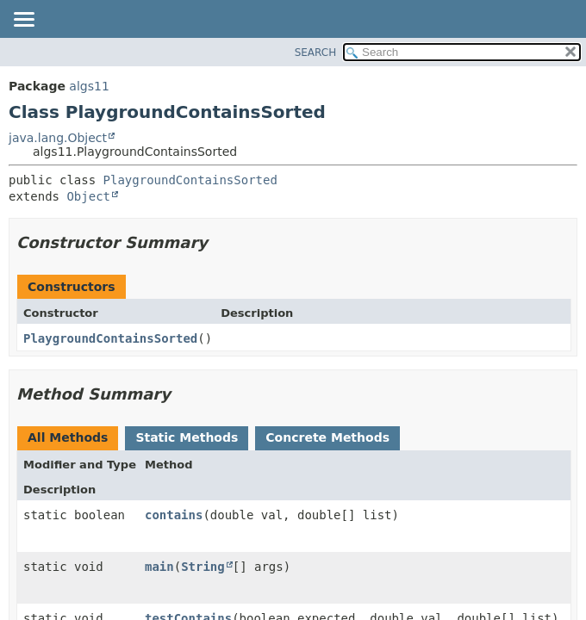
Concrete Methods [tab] (327, 437)
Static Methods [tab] (186, 437)
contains (174, 515)
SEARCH (316, 52)
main (159, 567)
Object (88, 196)
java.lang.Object (58, 138)
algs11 (89, 86)
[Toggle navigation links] (23, 21)
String (203, 567)
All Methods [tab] (68, 437)
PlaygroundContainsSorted (190, 180)
